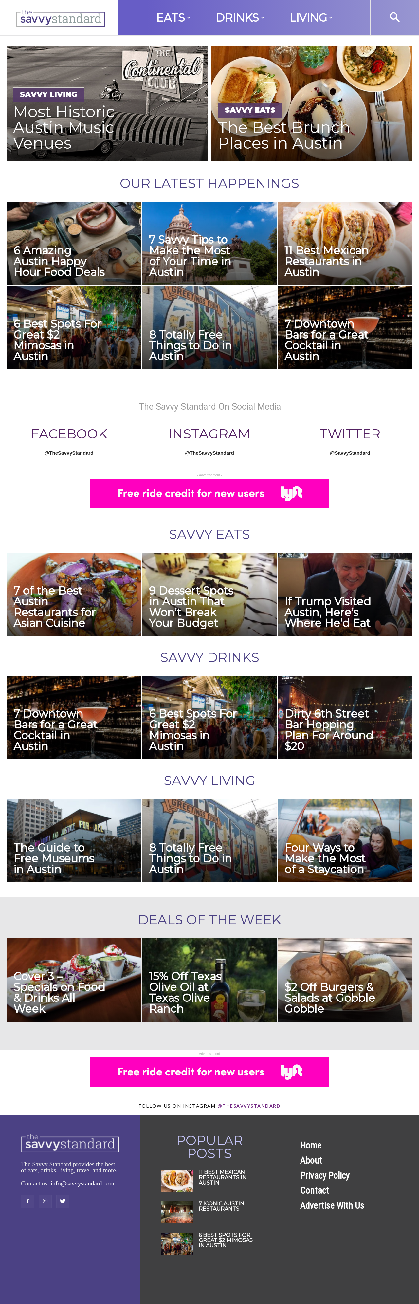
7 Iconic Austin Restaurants (221, 1206)
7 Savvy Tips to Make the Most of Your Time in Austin (190, 256)
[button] (395, 18)
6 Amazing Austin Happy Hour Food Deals (58, 261)
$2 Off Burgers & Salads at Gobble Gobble (329, 998)
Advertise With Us (332, 1205)
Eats (173, 17)
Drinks (239, 17)
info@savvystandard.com (82, 1183)
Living (310, 17)
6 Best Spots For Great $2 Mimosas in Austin (57, 340)
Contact (314, 1190)
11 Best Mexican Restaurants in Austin (326, 261)
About (311, 1160)
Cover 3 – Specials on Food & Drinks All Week (59, 992)
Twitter (349, 433)
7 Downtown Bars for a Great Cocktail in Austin (326, 340)
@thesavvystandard (249, 1105)
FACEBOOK (69, 433)
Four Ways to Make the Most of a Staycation (325, 858)
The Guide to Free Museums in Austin (53, 858)
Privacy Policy (325, 1175)
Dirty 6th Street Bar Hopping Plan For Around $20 (328, 730)
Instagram (209, 433)
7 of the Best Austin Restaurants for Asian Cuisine (54, 607)
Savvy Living (48, 95)
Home (310, 1145)
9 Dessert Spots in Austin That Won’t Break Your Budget (191, 607)
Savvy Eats (250, 110)
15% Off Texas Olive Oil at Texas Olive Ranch (185, 992)
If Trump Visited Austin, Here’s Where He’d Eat (327, 612)
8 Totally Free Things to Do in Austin (190, 345)
